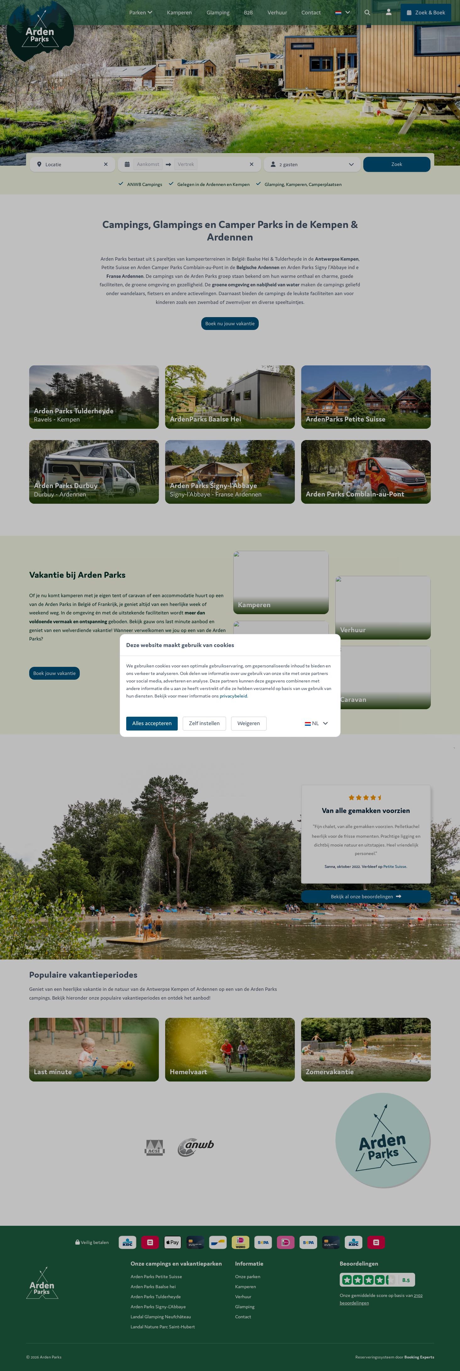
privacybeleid (233, 696)
